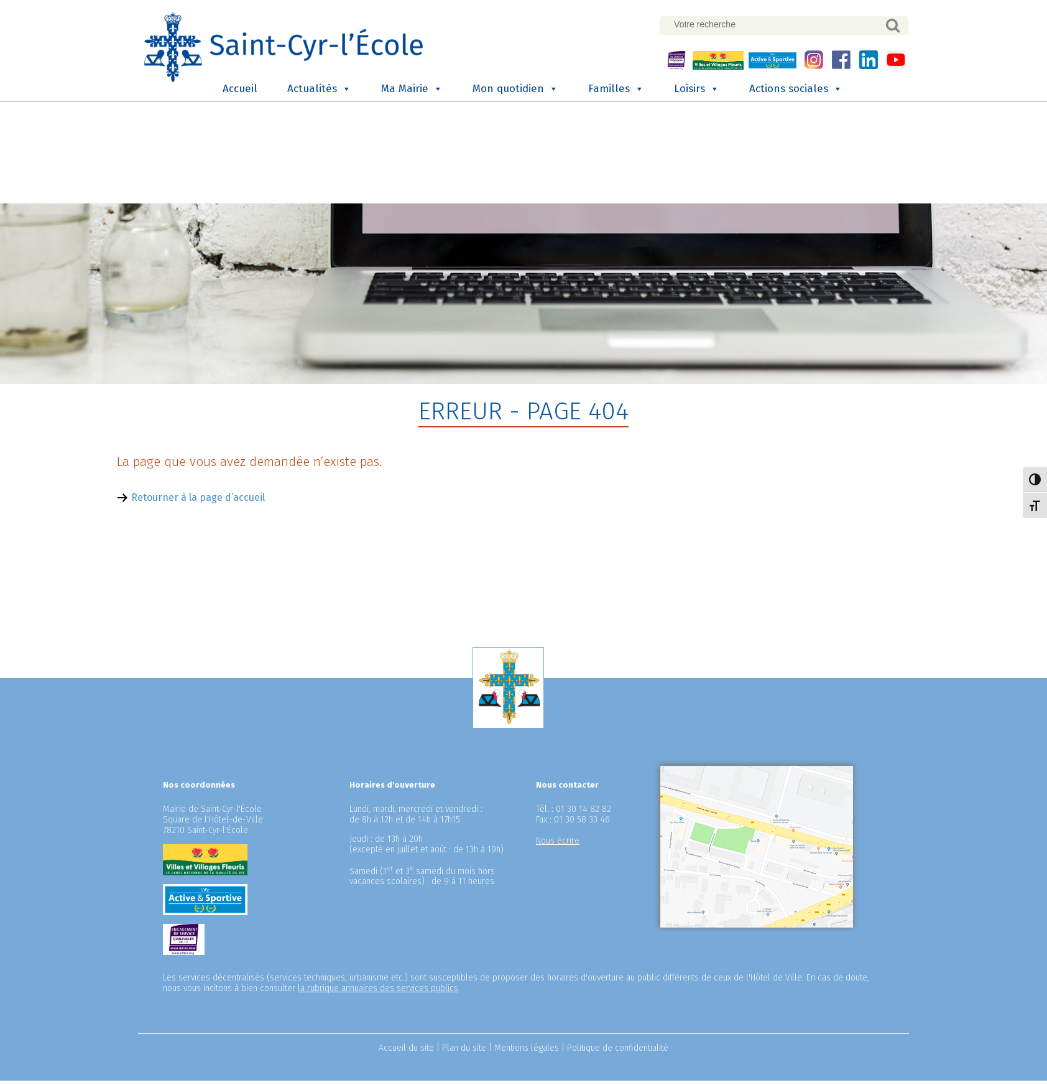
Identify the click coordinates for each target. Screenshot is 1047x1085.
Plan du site (464, 1052)
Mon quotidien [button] (515, 91)
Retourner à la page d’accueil (198, 502)
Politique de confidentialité (617, 1052)
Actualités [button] (319, 91)
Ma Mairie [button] (412, 91)
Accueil (240, 91)
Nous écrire (557, 845)
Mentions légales (526, 1052)
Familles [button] (616, 91)
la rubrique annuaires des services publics (378, 992)
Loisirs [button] (696, 91)
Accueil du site (406, 1052)
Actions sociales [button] (795, 91)
